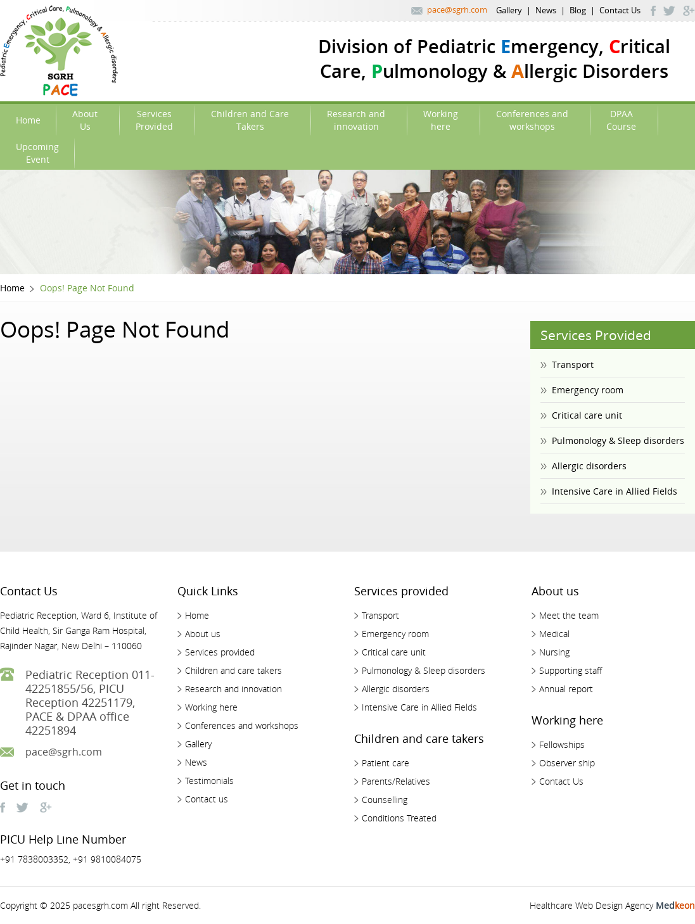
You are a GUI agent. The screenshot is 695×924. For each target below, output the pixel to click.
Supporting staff (570, 670)
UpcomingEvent (37, 153)
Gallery (509, 10)
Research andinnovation (356, 120)
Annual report (566, 689)
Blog (578, 10)
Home (28, 120)
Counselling (384, 800)
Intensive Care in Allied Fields (614, 491)
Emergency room (587, 390)
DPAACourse (621, 120)
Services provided (220, 652)
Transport (573, 364)
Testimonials (209, 781)
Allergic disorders (589, 466)
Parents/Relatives (396, 781)
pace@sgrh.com (457, 9)
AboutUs (85, 120)
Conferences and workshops (241, 725)
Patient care (385, 763)
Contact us (206, 799)
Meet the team (569, 615)
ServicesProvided (154, 120)
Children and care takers (233, 670)
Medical (554, 634)
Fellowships (562, 744)
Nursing (554, 652)
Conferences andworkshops (532, 120)
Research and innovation (233, 689)
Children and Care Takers (250, 120)
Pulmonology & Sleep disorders (618, 440)
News (545, 10)
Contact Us (620, 10)
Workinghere (440, 120)
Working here (211, 707)
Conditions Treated (399, 818)
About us (202, 634)
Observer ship (567, 763)
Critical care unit (587, 415)
